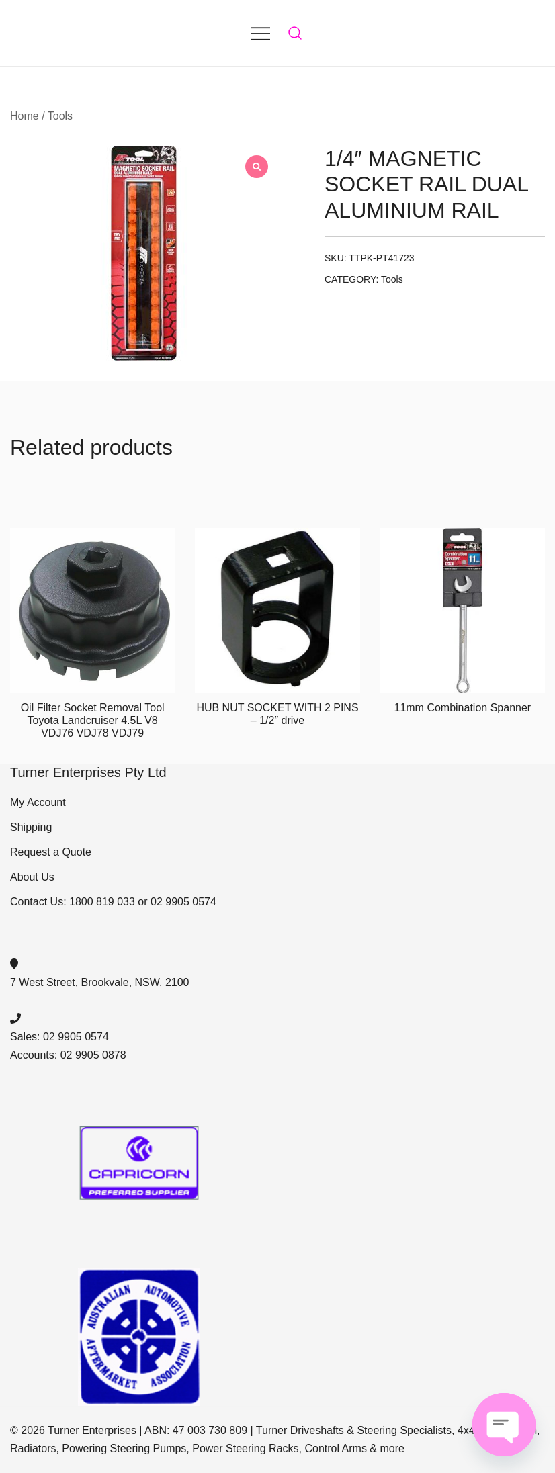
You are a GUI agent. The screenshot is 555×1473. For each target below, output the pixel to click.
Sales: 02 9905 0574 (59, 1036)
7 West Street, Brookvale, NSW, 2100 (99, 982)
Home (24, 116)
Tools (60, 116)
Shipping (31, 827)
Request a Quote (50, 852)
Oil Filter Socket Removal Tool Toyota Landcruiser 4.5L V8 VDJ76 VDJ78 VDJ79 (93, 720)
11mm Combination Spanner (462, 707)
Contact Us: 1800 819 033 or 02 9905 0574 (113, 901)
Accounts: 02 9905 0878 (68, 1055)
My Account (38, 802)
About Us (32, 877)
